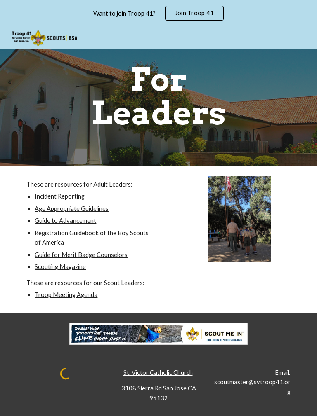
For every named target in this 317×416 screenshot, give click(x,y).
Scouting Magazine (60, 266)
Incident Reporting (60, 196)
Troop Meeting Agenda (66, 294)
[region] (158, 13)
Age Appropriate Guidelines (72, 208)
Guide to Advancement (65, 220)
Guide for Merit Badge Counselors (81, 254)
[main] (158, 96)
